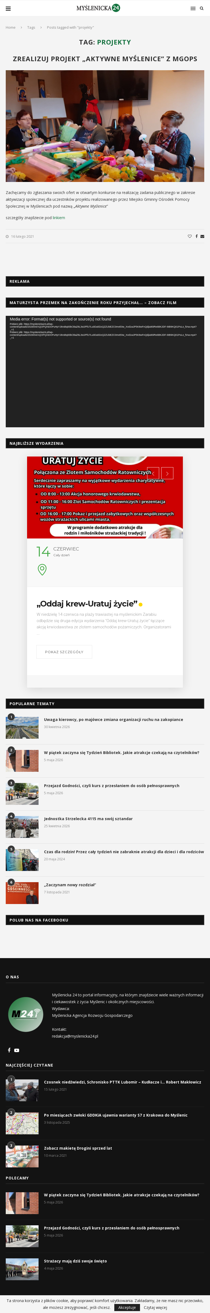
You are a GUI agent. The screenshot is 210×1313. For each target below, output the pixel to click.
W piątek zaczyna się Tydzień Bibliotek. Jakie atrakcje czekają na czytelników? (121, 752)
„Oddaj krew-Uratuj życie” (105, 603)
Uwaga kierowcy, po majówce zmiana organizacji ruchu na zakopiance (113, 719)
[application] (105, 371)
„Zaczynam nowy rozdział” (70, 884)
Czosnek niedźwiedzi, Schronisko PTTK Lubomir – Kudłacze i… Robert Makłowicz (122, 1082)
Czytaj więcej (155, 1307)
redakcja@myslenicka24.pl (75, 1036)
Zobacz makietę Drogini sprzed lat (78, 1148)
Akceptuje (127, 1307)
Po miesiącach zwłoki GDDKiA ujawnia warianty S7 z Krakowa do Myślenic (116, 1115)
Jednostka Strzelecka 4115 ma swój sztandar (88, 818)
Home (11, 27)
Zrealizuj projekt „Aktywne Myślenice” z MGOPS (105, 58)
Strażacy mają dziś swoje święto (75, 1261)
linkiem (59, 217)
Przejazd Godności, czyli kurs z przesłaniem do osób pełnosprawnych (111, 785)
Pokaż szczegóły (82, 652)
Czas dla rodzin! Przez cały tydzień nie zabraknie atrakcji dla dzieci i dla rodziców (124, 851)
